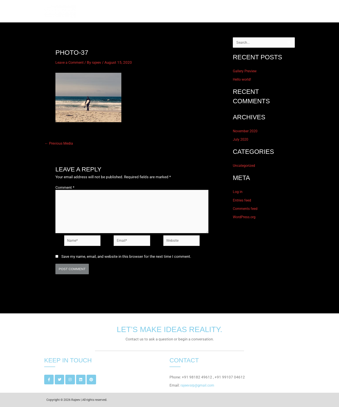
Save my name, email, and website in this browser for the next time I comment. (126, 258)
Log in (238, 192)
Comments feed (246, 208)
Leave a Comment (70, 62)
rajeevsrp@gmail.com (198, 385)
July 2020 (241, 139)
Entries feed (243, 200)
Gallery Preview (245, 71)
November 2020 (246, 131)
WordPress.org (245, 217)
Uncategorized (245, 166)
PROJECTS (250, 11)
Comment (64, 187)
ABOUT (227, 11)
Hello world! (243, 79)
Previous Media (60, 143)
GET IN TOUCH (278, 11)
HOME (208, 11)
